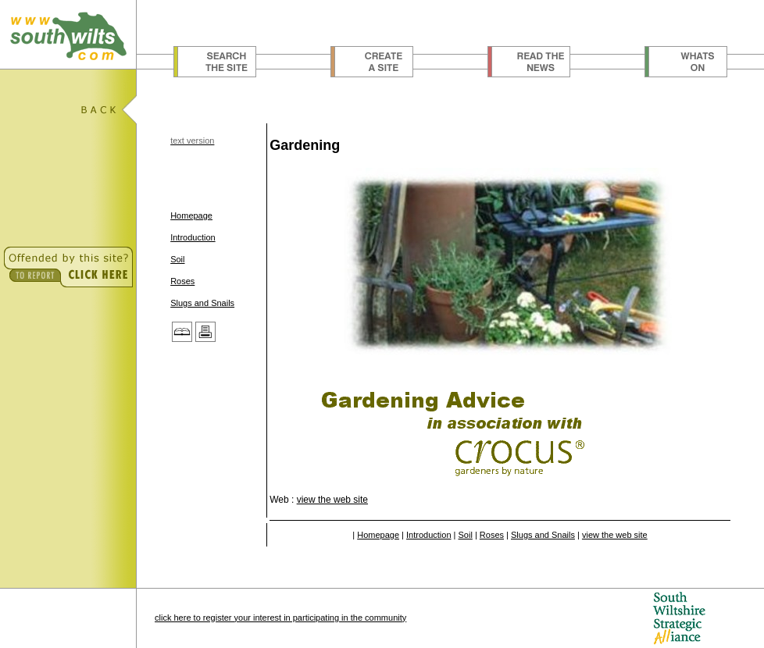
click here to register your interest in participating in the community (280, 617)
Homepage (191, 215)
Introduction (192, 237)
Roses (182, 281)
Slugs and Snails (202, 303)
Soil (177, 259)
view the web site (332, 499)
